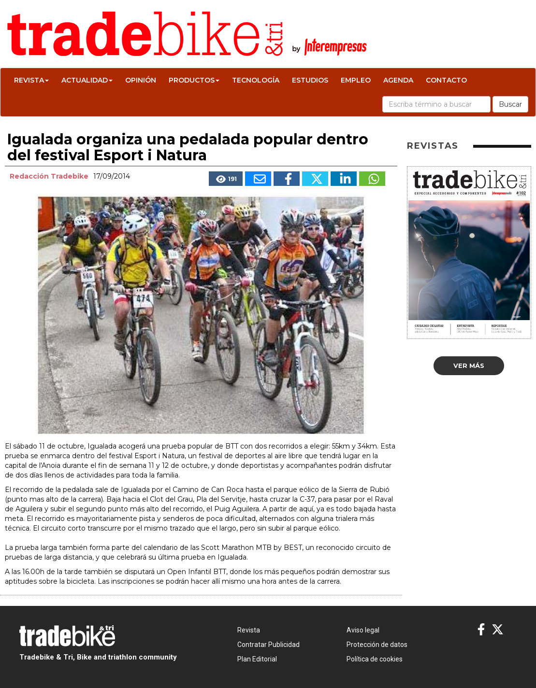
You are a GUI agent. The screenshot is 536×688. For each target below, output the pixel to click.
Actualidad (87, 80)
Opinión (140, 80)
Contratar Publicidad (268, 644)
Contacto (446, 80)
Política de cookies (375, 659)
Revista (31, 80)
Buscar (510, 104)
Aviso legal (363, 630)
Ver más (468, 365)
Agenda (398, 80)
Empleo (356, 80)
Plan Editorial (257, 659)
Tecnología (255, 80)
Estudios (310, 80)
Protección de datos (377, 644)
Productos (194, 80)
